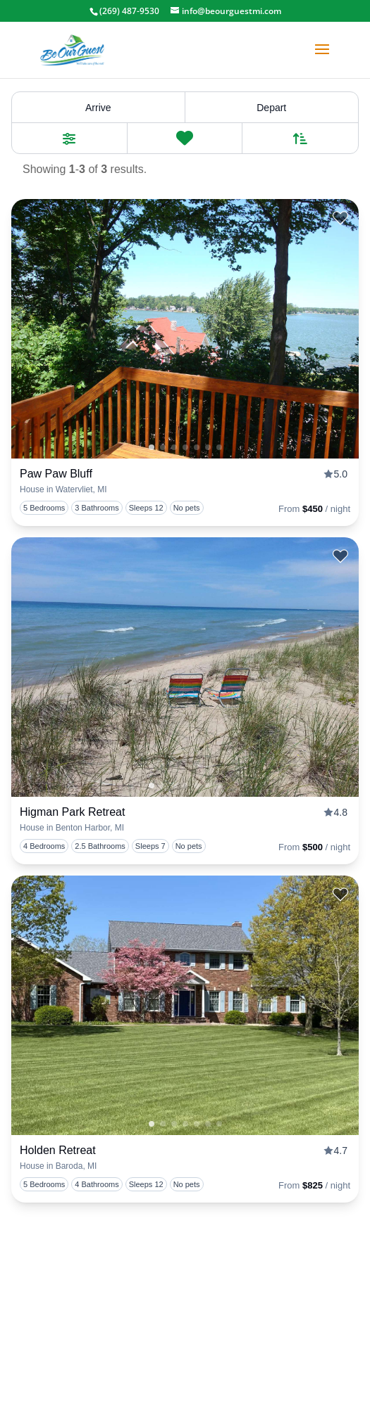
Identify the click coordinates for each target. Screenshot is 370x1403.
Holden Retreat (58, 1150)
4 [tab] (208, 447)
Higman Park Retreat (72, 812)
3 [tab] (196, 447)
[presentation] (185, 329)
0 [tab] (163, 447)
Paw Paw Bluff (56, 474)
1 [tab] (151, 447)
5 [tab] (219, 447)
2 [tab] (185, 447)
